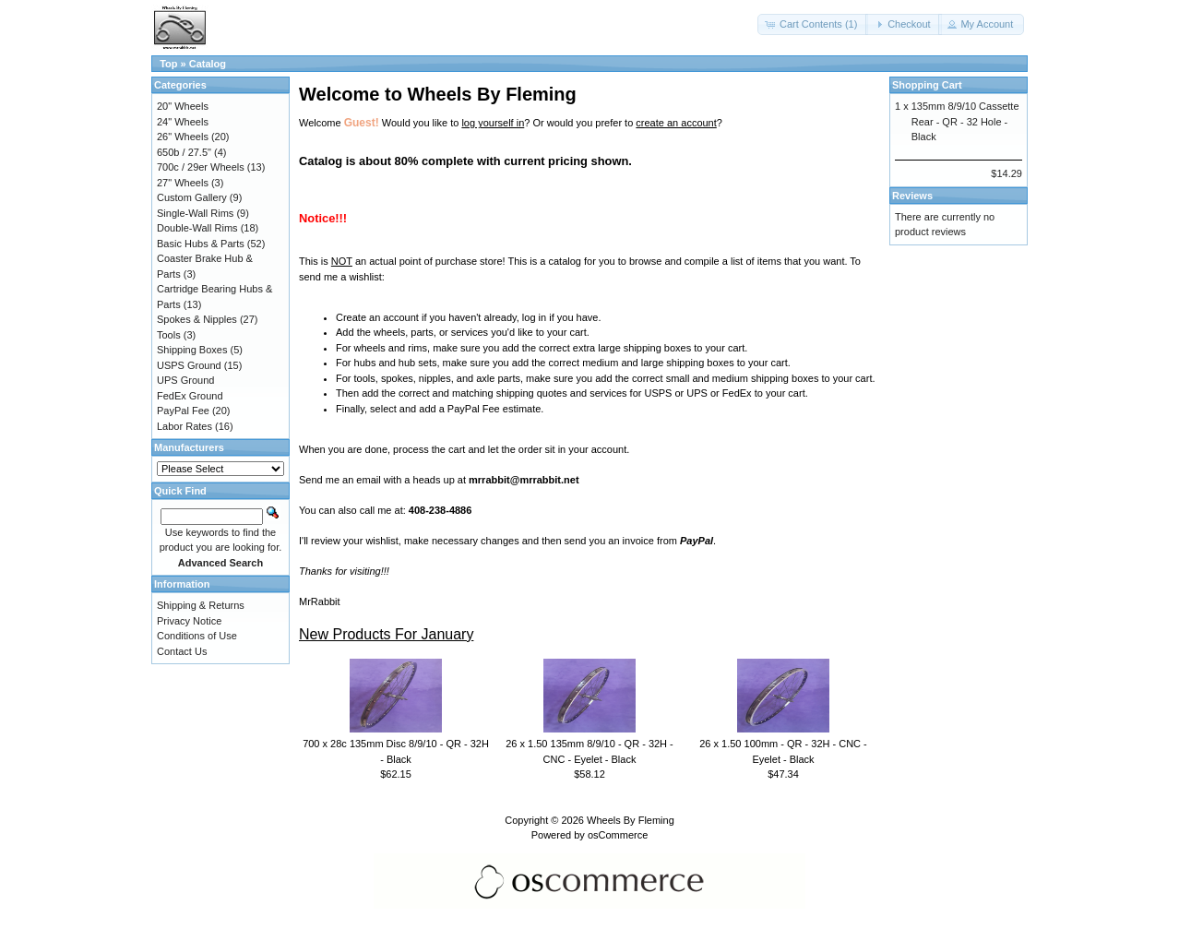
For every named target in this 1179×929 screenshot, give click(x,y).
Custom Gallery (192, 197)
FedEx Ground (190, 395)
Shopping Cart (927, 84)
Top (168, 63)
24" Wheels (182, 121)
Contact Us (182, 651)
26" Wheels (182, 136)
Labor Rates (184, 426)
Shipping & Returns (200, 605)
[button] (812, 24)
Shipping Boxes (192, 349)
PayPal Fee (183, 410)
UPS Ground (185, 380)
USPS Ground (189, 365)
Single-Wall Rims (195, 213)
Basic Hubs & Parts (200, 243)
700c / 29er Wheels (200, 167)
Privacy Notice (189, 620)
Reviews (912, 195)
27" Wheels (182, 182)
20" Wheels (182, 106)
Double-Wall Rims (197, 227)
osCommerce (618, 834)
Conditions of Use (197, 635)
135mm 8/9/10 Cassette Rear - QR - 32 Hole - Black (965, 121)
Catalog (207, 63)
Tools (169, 334)
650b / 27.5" (184, 152)
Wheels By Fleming (630, 820)
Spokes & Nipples (197, 319)
